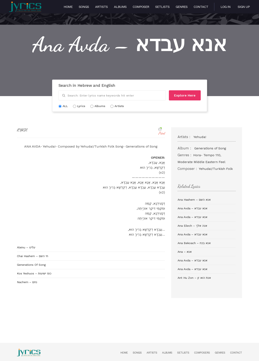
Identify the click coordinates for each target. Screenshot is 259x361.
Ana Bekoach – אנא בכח (194, 243)
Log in (225, 7)
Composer (141, 7)
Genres (181, 7)
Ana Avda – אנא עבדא (192, 208)
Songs (84, 7)
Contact (201, 7)
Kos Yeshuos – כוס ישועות (34, 273)
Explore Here (185, 95)
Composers (202, 352)
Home (68, 7)
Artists (101, 7)
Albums (120, 7)
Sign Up (244, 7)
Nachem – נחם (27, 282)
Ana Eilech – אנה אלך (192, 225)
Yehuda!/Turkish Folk (216, 169)
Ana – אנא (185, 251)
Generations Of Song (31, 264)
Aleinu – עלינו (26, 247)
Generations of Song (210, 148)
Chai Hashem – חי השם (32, 256)
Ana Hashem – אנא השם (194, 199)
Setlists (162, 7)
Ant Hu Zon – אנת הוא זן (194, 277)
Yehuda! (199, 137)
